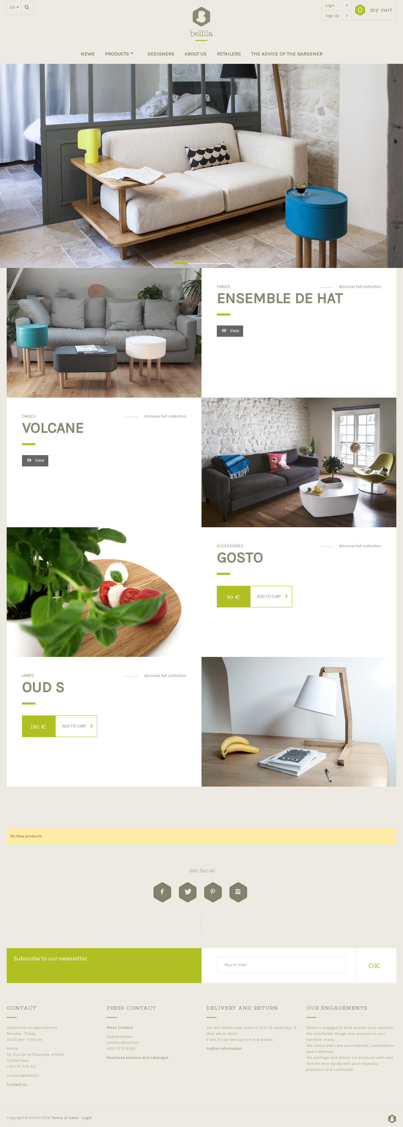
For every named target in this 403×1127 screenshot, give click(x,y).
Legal (87, 1117)
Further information (224, 1048)
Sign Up (336, 15)
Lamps (28, 675)
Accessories (230, 546)
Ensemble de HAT (280, 298)
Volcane (53, 428)
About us (195, 54)
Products (119, 54)
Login (336, 5)
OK (374, 966)
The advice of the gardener (286, 54)
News (88, 54)
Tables (223, 286)
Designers (160, 54)
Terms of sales (65, 1117)
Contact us (17, 1084)
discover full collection (360, 286)
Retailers (229, 54)
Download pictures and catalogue (138, 1057)
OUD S (43, 687)
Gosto (240, 557)
